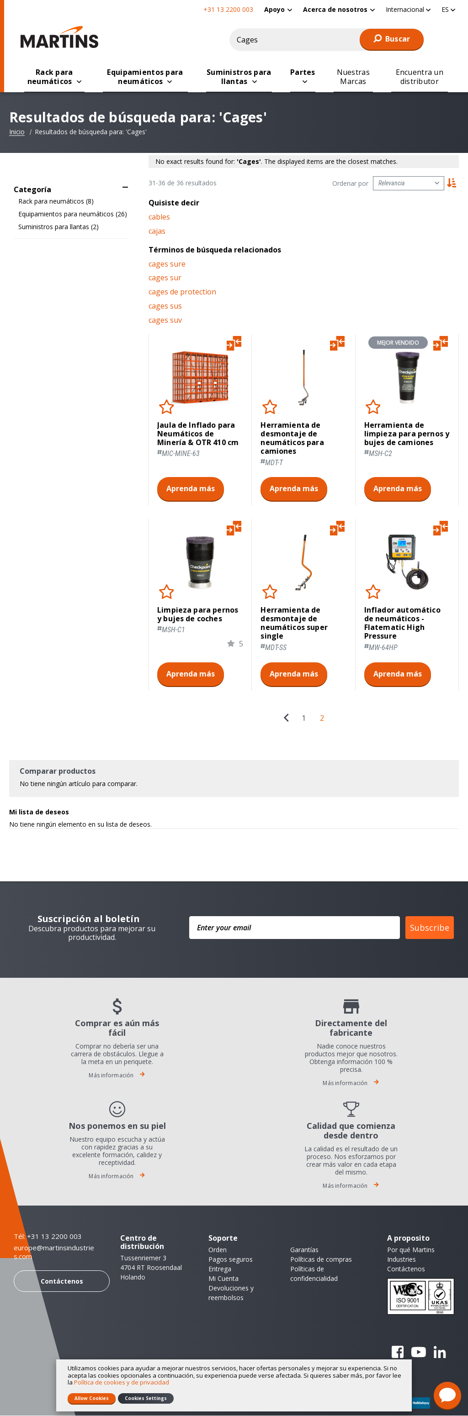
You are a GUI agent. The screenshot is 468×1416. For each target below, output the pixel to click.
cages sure (167, 264)
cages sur (165, 278)
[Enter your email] (294, 928)
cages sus (165, 306)
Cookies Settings (146, 1398)
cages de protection (182, 292)
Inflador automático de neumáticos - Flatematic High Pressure (402, 623)
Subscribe (429, 928)
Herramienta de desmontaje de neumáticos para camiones (292, 438)
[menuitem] (278, 9)
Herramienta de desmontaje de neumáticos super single (294, 623)
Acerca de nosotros (335, 9)
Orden (217, 1250)
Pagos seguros (230, 1259)
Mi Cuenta (223, 1278)
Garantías (304, 1250)
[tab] (71, 187)
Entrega (219, 1269)
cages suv (165, 320)
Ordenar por (350, 183)
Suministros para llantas (58, 227)
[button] (408, 9)
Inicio (17, 132)
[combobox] (326, 39)
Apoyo (274, 9)
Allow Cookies (91, 1398)
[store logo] (62, 37)
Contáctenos (62, 1281)
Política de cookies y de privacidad (121, 1382)
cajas (157, 231)
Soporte (223, 1238)
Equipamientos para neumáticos (72, 214)
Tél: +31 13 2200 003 (48, 1236)
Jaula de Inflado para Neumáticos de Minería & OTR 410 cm (198, 434)
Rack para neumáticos (56, 201)
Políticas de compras (321, 1259)
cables (159, 217)
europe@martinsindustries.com (54, 1253)
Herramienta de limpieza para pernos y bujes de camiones (407, 434)
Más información (117, 1076)
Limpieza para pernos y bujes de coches (197, 615)
